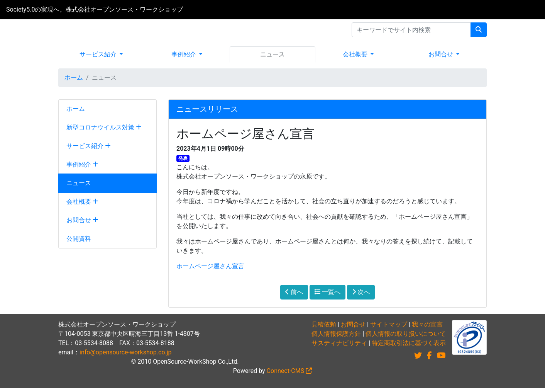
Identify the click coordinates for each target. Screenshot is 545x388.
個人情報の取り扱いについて (406, 333)
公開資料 (78, 238)
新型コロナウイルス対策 (104, 127)
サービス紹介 (99, 54)
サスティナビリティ (339, 343)
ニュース (272, 54)
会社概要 (356, 54)
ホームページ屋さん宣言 (210, 266)
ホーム (73, 77)
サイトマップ (388, 324)
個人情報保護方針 (336, 333)
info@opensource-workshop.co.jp (126, 352)
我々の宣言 (427, 324)
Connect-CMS (289, 370)
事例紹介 (184, 54)
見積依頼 (323, 324)
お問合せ (441, 54)
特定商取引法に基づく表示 (409, 343)
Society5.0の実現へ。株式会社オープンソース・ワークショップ (94, 9)
